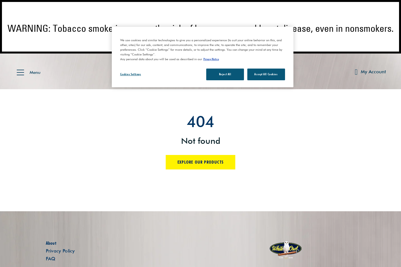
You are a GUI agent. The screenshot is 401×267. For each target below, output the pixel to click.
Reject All (225, 74)
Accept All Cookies (265, 74)
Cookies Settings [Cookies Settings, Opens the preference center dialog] (130, 74)
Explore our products (200, 162)
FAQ (51, 258)
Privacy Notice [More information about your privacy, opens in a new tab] (211, 59)
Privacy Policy (60, 251)
